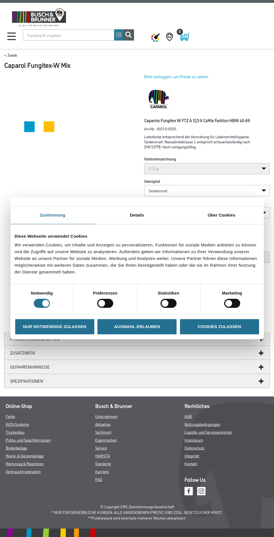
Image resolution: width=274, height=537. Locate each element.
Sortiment (103, 431)
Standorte (103, 463)
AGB (188, 416)
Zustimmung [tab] (52, 215)
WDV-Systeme (17, 424)
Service (101, 447)
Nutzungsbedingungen (202, 424)
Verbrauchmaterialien (23, 471)
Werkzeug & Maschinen (25, 463)
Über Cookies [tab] (221, 215)
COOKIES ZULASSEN (219, 326)
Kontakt (190, 463)
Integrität (191, 455)
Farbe (10, 416)
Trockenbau (15, 431)
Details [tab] (137, 215)
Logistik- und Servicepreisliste (208, 431)
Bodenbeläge (16, 447)
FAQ (98, 479)
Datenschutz (194, 447)
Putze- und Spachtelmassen (28, 439)
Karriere (102, 471)
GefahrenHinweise (30, 367)
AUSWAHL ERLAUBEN (137, 326)
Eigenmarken (106, 439)
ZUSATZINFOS (22, 353)
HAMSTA (102, 455)
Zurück (12, 55)
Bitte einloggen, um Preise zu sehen (176, 76)
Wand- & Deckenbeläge (25, 455)
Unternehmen (106, 416)
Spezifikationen (26, 381)
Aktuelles (103, 424)
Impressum (193, 439)
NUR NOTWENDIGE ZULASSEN (54, 326)
